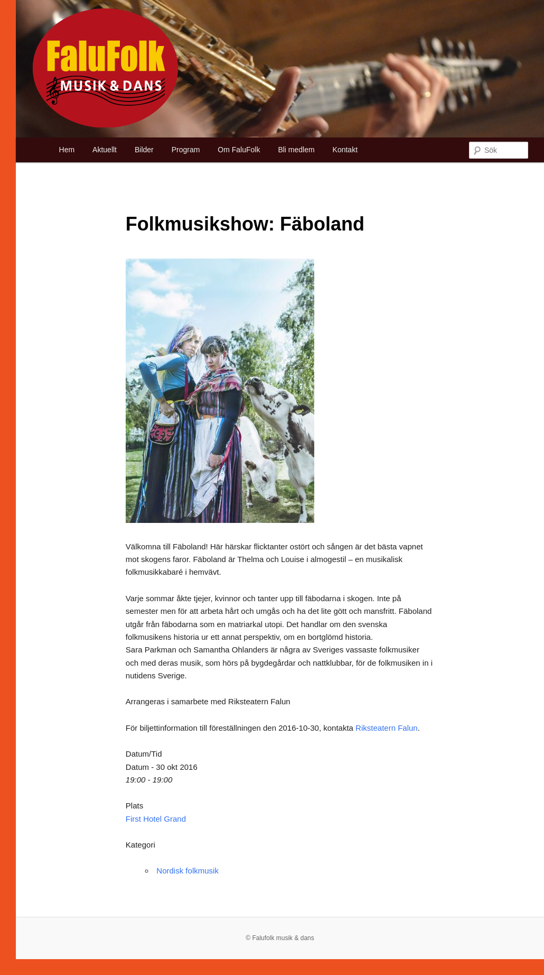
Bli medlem (296, 149)
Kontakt (345, 149)
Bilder (144, 149)
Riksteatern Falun (386, 727)
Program (186, 149)
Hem (67, 149)
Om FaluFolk (239, 149)
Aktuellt (104, 149)
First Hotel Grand (156, 818)
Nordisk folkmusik (187, 870)
